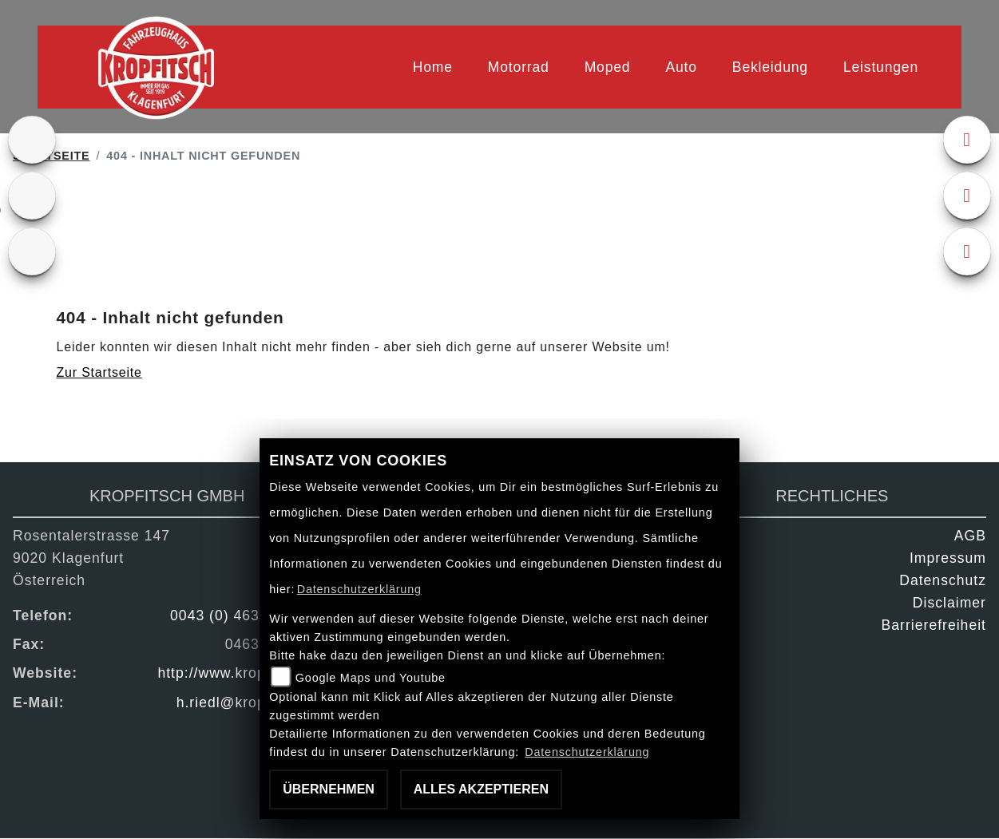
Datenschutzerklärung (359, 589)
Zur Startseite (99, 373)
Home (433, 67)
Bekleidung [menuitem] (770, 67)
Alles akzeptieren (481, 789)
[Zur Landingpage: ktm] (32, 140)
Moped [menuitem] (608, 67)
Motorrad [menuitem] (518, 67)
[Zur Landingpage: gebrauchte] (32, 196)
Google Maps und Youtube (370, 677)
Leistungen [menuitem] (880, 67)
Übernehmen (329, 789)
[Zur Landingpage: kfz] (32, 251)
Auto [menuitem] (680, 67)
